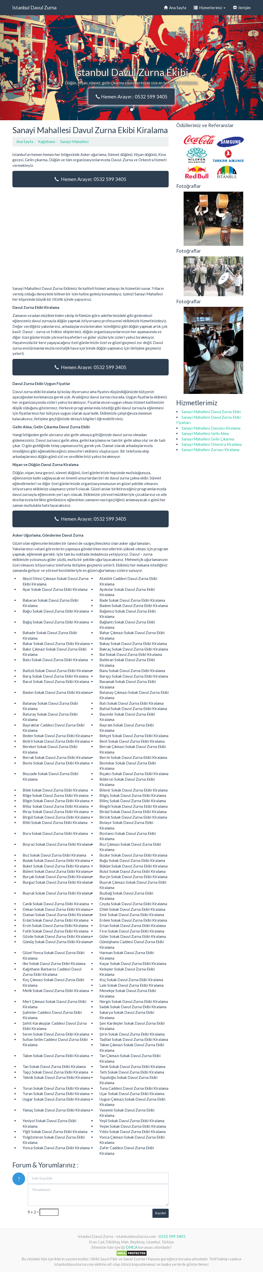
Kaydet (160, 1213)
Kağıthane (46, 141)
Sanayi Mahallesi (74, 141)
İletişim (242, 7)
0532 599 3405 (172, 1236)
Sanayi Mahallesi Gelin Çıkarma (208, 439)
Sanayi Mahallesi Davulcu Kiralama (211, 428)
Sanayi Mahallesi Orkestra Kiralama (212, 444)
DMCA (131, 1247)
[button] (20, 67)
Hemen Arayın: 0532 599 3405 (90, 179)
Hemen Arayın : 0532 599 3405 (131, 96)
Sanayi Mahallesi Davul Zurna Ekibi (211, 411)
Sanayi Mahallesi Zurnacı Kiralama (210, 449)
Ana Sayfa (175, 7)
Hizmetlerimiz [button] (209, 7)
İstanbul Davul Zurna (34, 7)
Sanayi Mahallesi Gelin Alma (205, 433)
